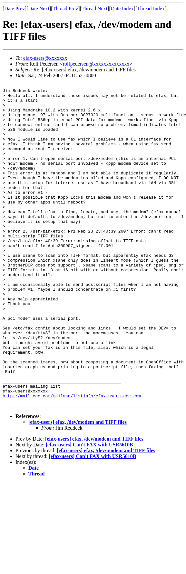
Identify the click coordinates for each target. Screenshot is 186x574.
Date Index (122, 8)
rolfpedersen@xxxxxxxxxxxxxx (96, 64)
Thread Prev (65, 8)
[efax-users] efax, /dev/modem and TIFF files (77, 485)
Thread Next (94, 8)
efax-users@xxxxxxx (45, 58)
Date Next (38, 8)
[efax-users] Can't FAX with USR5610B (89, 507)
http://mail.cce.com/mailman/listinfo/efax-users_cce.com (72, 458)
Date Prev (14, 8)
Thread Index (151, 8)
